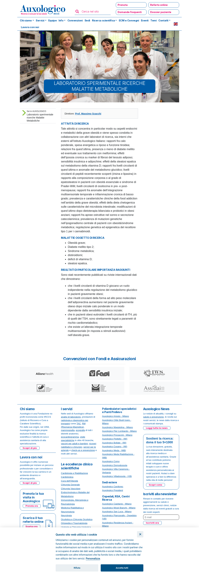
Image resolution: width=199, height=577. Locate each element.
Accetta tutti (122, 568)
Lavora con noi (30, 27)
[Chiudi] (140, 534)
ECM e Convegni (129, 20)
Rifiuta (77, 568)
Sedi (87, 20)
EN (175, 24)
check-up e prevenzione (83, 450)
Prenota (123, 4)
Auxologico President (112, 490)
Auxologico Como (111, 461)
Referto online (159, 4)
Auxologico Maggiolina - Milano (117, 427)
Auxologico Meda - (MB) (114, 450)
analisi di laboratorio (71, 417)
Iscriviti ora (152, 522)
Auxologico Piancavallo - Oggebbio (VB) (119, 517)
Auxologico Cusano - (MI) (114, 446)
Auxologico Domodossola (114, 465)
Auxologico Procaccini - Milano (117, 435)
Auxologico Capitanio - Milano (117, 504)
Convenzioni (75, 20)
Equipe (52, 20)
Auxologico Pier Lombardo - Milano (119, 431)
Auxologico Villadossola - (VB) (117, 476)
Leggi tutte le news (157, 428)
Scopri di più (30, 448)
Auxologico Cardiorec (112, 486)
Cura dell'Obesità (69, 481)
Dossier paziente (160, 12)
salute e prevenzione (153, 417)
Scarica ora (32, 526)
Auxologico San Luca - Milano (117, 511)
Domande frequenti (130, 12)
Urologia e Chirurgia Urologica (76, 527)
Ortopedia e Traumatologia (74, 523)
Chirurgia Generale (70, 484)
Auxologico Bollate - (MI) (114, 442)
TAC (79, 423)
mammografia (67, 430)
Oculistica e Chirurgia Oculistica (76, 519)
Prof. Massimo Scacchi (88, 113)
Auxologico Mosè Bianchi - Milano (118, 507)
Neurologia (66, 515)
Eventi (144, 20)
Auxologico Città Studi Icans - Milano (116, 422)
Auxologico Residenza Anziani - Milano (117, 524)
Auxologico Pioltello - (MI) (114, 438)
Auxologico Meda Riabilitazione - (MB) (118, 456)
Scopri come (155, 485)
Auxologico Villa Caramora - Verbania (116, 471)
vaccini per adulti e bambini (74, 443)
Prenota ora (32, 506)
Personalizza (93, 558)
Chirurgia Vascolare (70, 488)
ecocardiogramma (70, 437)
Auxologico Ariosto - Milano (115, 416)
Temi (153, 20)
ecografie (80, 430)
